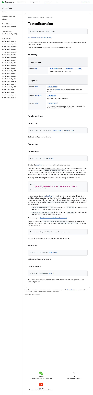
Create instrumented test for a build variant (53, 218)
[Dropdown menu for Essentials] (26, 2)
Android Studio (85, 2)
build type (57, 89)
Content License (71, 289)
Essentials (21, 2)
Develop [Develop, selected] (47, 2)
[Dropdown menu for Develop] (52, 2)
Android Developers (33, 17)
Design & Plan (34, 2)
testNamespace (52, 103)
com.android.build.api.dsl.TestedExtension (39, 38)
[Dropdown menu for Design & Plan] (40, 2)
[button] (11, 26)
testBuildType (52, 86)
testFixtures (54, 68)
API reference (7, 8)
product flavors (48, 196)
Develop (42, 17)
